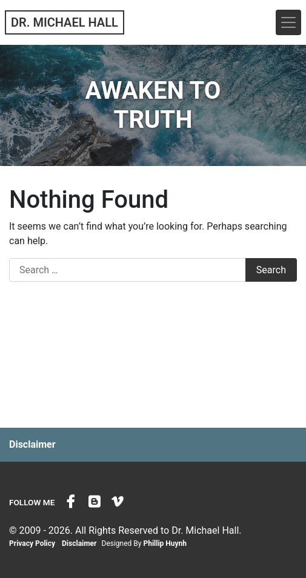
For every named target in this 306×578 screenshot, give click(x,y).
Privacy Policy (32, 543)
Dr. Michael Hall (64, 22)
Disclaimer (32, 444)
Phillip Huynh (165, 543)
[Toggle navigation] (288, 22)
